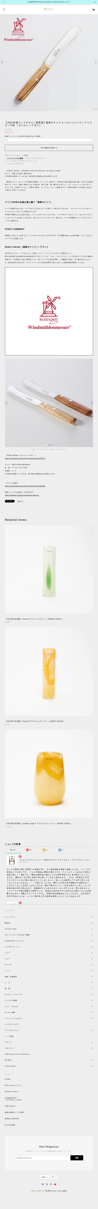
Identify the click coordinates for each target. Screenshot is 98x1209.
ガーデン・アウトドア (13, 994)
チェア (8, 959)
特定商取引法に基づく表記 (53, 1191)
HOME (7, 1079)
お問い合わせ (10, 1106)
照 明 (7, 988)
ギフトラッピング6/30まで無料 (17, 935)
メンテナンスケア (12, 1024)
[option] (49, 62)
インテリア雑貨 (17, 1000)
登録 (76, 1158)
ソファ (12, 953)
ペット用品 (9, 1036)
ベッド (7, 971)
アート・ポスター (18, 1006)
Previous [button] (2, 62)
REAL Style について (13, 1085)
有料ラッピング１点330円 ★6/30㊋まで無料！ (23, 136)
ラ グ (7, 982)
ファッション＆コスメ (13, 1018)
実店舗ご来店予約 (12, 1119)
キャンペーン (10, 917)
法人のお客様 (10, 1125)
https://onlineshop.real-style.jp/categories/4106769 (25, 486)
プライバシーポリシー (37, 1191)
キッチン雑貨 (17, 1012)
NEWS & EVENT (11, 1092)
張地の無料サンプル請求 (14, 1112)
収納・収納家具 (18, 977)
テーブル (8, 965)
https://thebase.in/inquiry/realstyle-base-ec (22, 495)
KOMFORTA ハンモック (14, 941)
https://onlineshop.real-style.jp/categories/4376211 (25, 458)
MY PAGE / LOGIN (13, 1100)
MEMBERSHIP (11, 1098)
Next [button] (95, 62)
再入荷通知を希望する (49, 148)
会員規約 (64, 1191)
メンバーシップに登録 (15, 158)
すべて (12, 850)
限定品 (7, 923)
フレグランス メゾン (13, 947)
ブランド (8, 1042)
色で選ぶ (8, 1060)
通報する (20, 501)
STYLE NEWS (10, 1066)
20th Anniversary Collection (17, 1054)
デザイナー (9, 1048)
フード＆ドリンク (12, 1030)
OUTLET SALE (11, 929)
